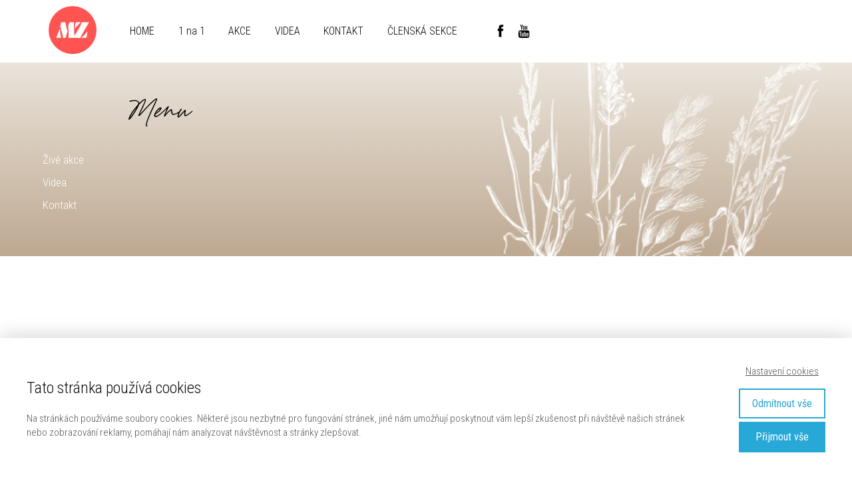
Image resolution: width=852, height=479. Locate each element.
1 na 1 (191, 31)
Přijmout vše (782, 436)
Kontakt (60, 205)
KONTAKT (343, 31)
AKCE (239, 31)
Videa (55, 182)
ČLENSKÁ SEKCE (422, 31)
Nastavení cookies (782, 371)
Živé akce (63, 159)
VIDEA (287, 31)
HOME (142, 31)
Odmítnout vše (782, 403)
